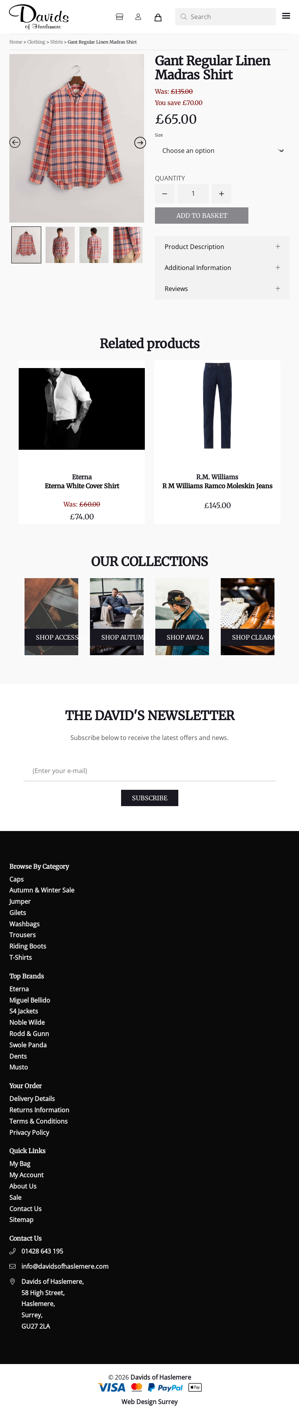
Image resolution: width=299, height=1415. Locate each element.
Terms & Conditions (38, 1121)
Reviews (176, 288)
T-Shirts (20, 957)
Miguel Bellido (29, 1000)
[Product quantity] (193, 193)
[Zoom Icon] (76, 138)
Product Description (194, 246)
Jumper (20, 901)
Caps (16, 879)
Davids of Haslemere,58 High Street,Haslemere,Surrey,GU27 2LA (52, 1304)
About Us (23, 1186)
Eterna (82, 477)
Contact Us (25, 1209)
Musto (18, 1067)
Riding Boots (27, 946)
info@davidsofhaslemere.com (65, 1266)
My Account (26, 1175)
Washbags (24, 924)
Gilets (17, 912)
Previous (18, 617)
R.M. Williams (217, 477)
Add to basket (201, 215)
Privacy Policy (29, 1132)
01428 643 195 (42, 1251)
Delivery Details (32, 1098)
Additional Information (198, 267)
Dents (18, 1056)
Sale (15, 1197)
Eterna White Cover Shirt (82, 486)
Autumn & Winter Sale (41, 890)
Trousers (22, 935)
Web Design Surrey (149, 1401)
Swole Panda (28, 1045)
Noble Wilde (27, 1022)
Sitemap (21, 1219)
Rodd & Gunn (29, 1033)
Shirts (56, 42)
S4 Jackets (23, 1011)
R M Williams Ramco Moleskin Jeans (217, 486)
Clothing (36, 42)
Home (15, 42)
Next (278, 617)
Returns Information (39, 1110)
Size (159, 135)
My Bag (19, 1163)
